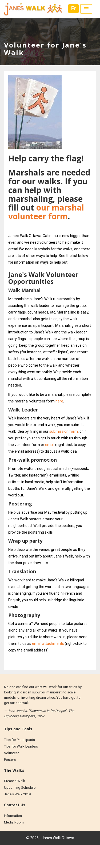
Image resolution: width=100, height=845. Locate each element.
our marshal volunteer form (46, 212)
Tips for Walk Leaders (21, 746)
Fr (73, 8)
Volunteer (11, 753)
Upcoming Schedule (19, 788)
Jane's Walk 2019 (17, 794)
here (59, 401)
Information (13, 816)
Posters (10, 760)
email (49, 445)
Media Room (14, 822)
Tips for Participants (19, 740)
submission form (63, 431)
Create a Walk (14, 781)
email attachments (48, 643)
